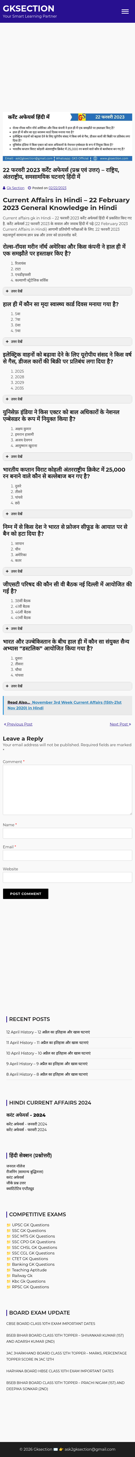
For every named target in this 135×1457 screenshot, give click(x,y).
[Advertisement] (67, 55)
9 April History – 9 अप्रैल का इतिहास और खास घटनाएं (47, 1064)
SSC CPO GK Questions (33, 1242)
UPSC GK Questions (30, 1225)
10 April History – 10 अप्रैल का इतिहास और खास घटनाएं (48, 1053)
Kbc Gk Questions (29, 1281)
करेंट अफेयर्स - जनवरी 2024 (26, 1124)
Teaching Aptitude (29, 1270)
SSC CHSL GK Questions (34, 1247)
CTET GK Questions (30, 1259)
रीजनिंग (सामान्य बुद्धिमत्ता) (24, 1172)
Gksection (28, 8)
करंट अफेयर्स (15, 1177)
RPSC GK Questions (30, 1287)
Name (10, 825)
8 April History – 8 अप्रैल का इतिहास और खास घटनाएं (47, 1074)
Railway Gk (22, 1275)
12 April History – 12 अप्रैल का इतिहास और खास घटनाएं (48, 1032)
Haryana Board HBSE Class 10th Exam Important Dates (60, 1371)
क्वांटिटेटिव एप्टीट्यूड (20, 1188)
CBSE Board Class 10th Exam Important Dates (50, 1324)
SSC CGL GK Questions (33, 1253)
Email (9, 847)
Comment (13, 762)
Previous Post (18, 724)
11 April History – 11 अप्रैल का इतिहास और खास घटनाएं (47, 1042)
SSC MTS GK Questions (33, 1236)
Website (10, 869)
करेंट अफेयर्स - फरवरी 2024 (26, 1130)
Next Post (120, 724)
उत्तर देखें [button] (13, 291)
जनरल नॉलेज (15, 1166)
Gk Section (16, 188)
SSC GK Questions (29, 1230)
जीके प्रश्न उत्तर (16, 1183)
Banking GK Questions (33, 1264)
